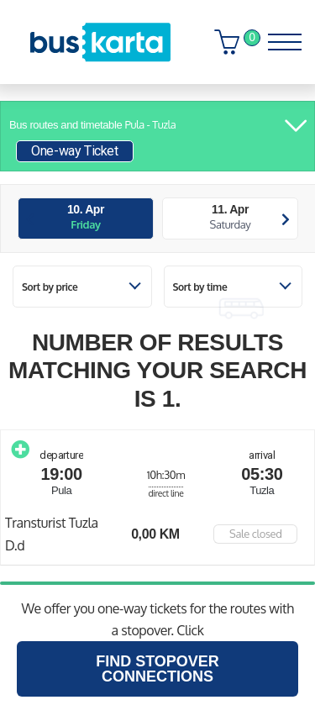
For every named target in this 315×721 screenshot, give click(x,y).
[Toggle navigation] (279, 38)
